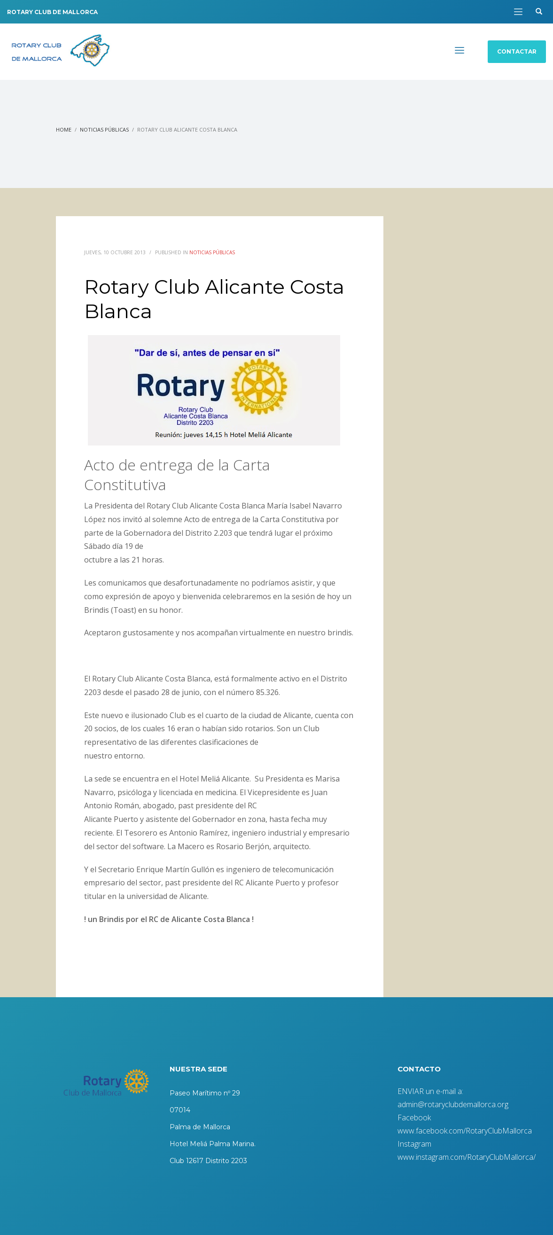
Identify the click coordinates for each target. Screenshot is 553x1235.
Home (63, 129)
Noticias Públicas (104, 129)
